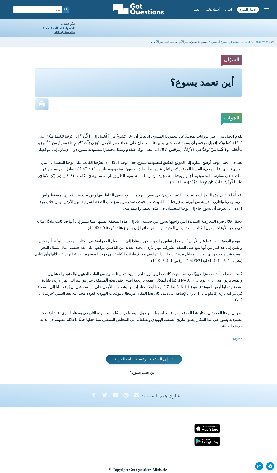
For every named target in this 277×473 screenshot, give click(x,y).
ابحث (197, 9)
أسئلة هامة (213, 9)
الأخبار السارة (248, 9)
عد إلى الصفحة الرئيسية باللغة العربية (144, 359)
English (236, 339)
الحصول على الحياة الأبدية (59, 28)
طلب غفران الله (64, 32)
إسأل (228, 9)
